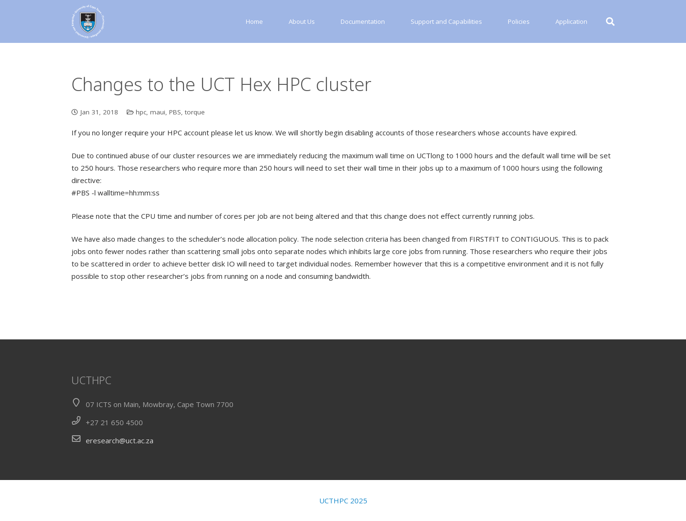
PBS (175, 112)
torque (195, 112)
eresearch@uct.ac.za (119, 440)
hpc (141, 112)
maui (157, 112)
